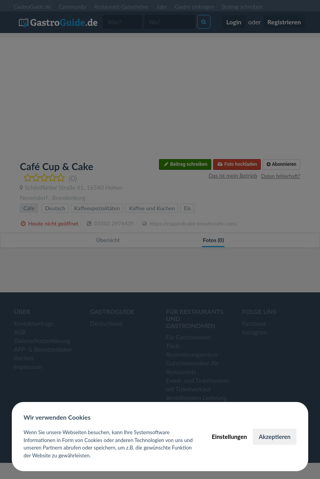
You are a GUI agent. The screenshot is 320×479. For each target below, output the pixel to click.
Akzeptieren (275, 436)
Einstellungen (229, 436)
